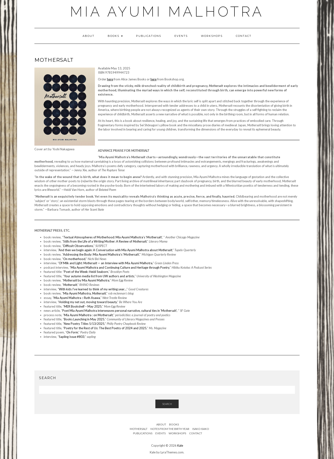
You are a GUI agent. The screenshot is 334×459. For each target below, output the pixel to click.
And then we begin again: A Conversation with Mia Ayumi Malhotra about (115, 250)
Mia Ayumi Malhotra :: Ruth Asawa (77, 298)
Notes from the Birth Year (169, 429)
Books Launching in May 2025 (84, 319)
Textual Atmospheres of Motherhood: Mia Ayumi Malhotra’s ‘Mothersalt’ (112, 237)
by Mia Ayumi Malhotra (86, 280)
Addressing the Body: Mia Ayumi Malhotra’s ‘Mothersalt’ (101, 254)
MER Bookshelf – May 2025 (83, 306)
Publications (148, 36)
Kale (180, 445)
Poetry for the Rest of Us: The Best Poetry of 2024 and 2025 (105, 328)
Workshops (212, 36)
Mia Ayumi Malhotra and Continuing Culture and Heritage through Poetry (120, 267)
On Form (72, 332)
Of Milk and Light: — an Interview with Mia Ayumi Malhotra (105, 263)
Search (167, 403)
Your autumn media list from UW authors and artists (99, 276)
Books (115, 36)
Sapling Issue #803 (71, 337)
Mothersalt (70, 285)
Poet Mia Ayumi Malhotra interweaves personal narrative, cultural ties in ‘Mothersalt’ (119, 310)
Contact (243, 36)
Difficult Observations (78, 246)
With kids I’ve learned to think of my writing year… (93, 289)
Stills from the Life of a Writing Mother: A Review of (105, 241)
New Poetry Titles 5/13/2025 (84, 323)
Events (181, 36)
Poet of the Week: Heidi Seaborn (86, 272)
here (110, 79)
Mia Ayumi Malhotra (167, 11)
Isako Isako (200, 429)
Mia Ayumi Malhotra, (84, 293)
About (88, 36)
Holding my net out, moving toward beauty (88, 302)
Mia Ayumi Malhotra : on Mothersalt (88, 315)
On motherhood (74, 259)
